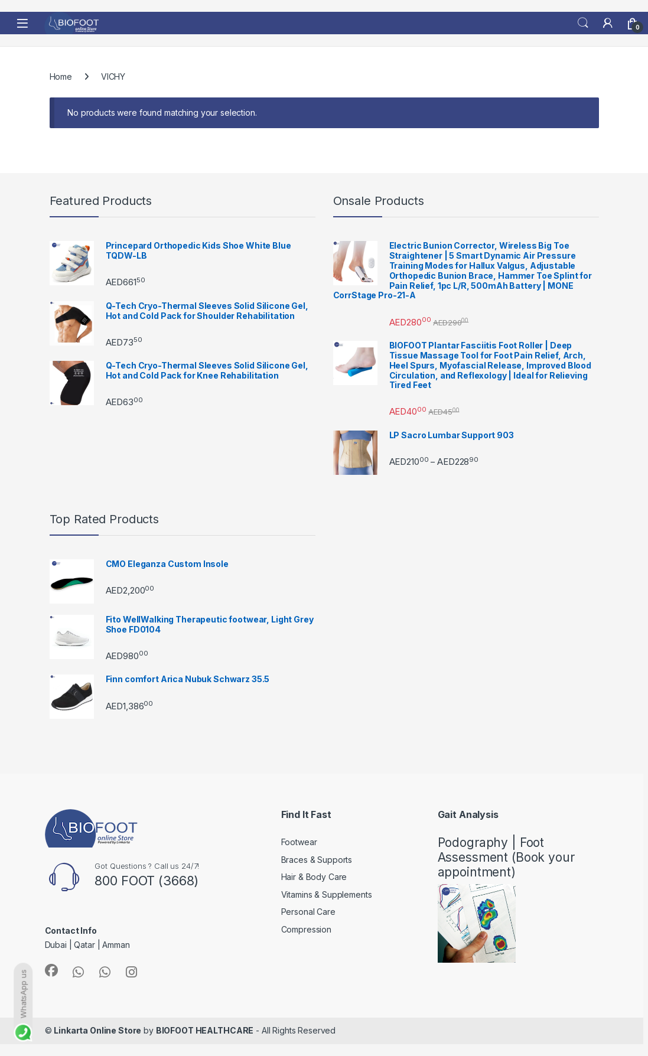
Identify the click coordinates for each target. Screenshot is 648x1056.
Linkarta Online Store (97, 1030)
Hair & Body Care (314, 877)
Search (583, 23)
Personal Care (308, 912)
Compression (306, 929)
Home (61, 76)
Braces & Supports (317, 860)
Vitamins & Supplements (326, 894)
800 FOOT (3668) (146, 880)
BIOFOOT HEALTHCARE (204, 1030)
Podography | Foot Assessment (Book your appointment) (506, 857)
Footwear (299, 842)
